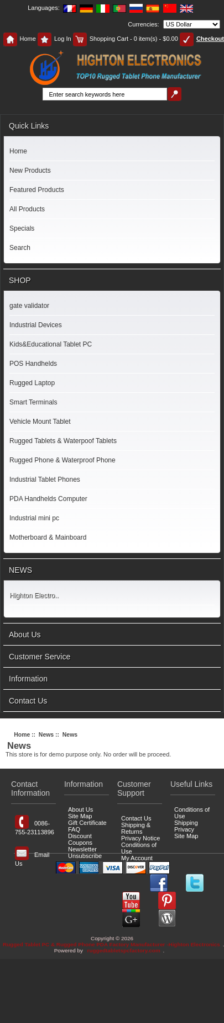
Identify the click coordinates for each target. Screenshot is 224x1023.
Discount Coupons (80, 839)
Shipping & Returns (135, 828)
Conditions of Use (139, 848)
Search (19, 248)
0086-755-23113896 (34, 825)
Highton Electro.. (34, 595)
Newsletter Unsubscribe (85, 852)
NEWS (20, 570)
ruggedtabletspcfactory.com (123, 950)
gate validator (29, 306)
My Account (137, 858)
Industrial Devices (35, 325)
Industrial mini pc (34, 518)
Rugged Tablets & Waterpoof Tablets (63, 441)
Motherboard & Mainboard (47, 537)
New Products (30, 170)
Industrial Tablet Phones (44, 479)
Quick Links (29, 125)
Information (28, 678)
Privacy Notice (140, 838)
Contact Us (28, 700)
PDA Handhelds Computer (48, 499)
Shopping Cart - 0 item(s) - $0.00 (125, 38)
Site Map (80, 816)
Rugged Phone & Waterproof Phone (62, 460)
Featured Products (36, 190)
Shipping (186, 822)
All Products (27, 209)
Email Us (32, 856)
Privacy (184, 829)
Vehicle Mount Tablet (40, 421)
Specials (21, 228)
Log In (54, 38)
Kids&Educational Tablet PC (50, 344)
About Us (25, 634)
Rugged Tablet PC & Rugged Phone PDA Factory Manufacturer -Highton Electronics (111, 944)
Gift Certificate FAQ (87, 826)
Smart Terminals (33, 402)
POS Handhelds (33, 363)
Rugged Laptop (32, 383)
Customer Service (39, 656)
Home (19, 38)
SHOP (20, 280)
